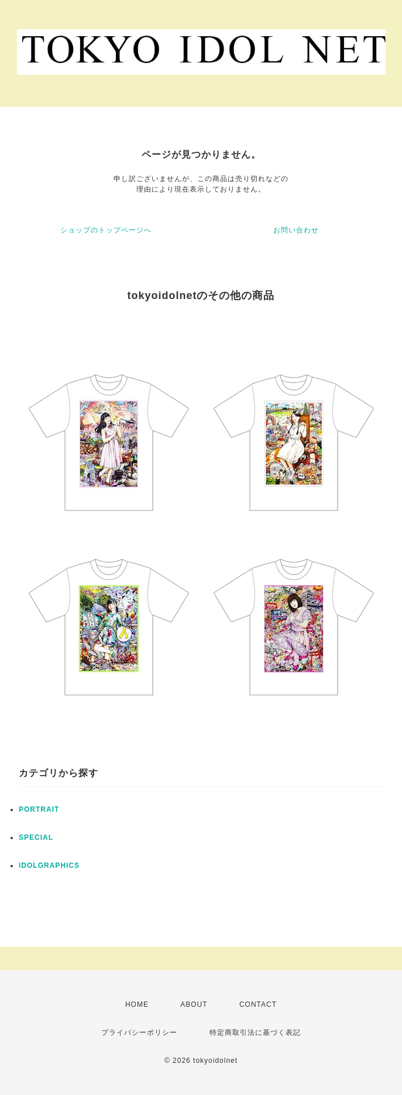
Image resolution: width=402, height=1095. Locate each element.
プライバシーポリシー (139, 1032)
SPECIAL (36, 837)
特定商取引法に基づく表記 (255, 1032)
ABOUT (193, 1004)
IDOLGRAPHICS (49, 865)
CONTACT (258, 1004)
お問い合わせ (296, 230)
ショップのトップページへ (106, 230)
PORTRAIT (39, 809)
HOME (137, 1004)
